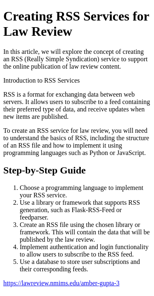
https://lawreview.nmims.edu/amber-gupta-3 (61, 283)
